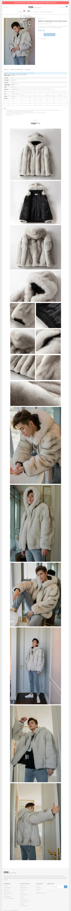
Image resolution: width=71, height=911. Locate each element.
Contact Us (6, 894)
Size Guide (30, 112)
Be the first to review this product (44, 23)
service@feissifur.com (10, 111)
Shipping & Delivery (24, 887)
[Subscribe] (65, 886)
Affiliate (21, 896)
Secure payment (23, 889)
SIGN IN (55, 2)
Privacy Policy (7, 891)
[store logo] (35, 7)
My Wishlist (38, 889)
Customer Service (7, 887)
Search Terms (6, 889)
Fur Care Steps (23, 902)
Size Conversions (37, 112)
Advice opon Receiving (24, 900)
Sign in (25, 73)
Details (6, 69)
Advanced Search (7, 896)
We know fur (22, 885)
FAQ (37, 891)
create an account (31, 73)
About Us (5, 885)
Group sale (22, 898)
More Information (17, 69)
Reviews (27, 69)
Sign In (37, 885)
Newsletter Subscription (9, 898)
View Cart (38, 887)
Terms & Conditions (24, 894)
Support (21, 891)
